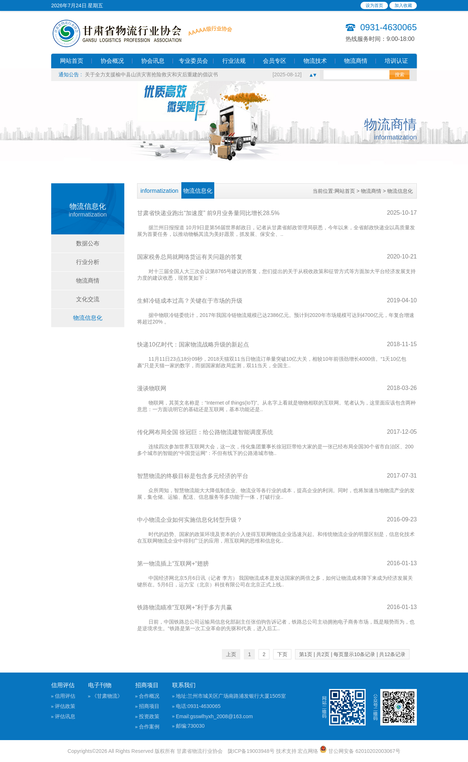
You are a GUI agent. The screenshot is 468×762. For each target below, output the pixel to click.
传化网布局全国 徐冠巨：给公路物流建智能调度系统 (205, 432)
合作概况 (149, 696)
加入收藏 (403, 5)
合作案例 (149, 727)
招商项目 (147, 685)
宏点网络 (308, 751)
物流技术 (315, 61)
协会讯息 (153, 61)
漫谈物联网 (151, 388)
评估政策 (65, 706)
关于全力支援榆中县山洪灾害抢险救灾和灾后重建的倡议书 (151, 74)
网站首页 (71, 61)
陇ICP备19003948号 (251, 751)
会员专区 (274, 61)
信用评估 (63, 685)
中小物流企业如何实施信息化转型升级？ (189, 520)
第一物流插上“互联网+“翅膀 (173, 563)
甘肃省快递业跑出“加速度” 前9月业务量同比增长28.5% (208, 213)
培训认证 (396, 61)
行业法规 (234, 61)
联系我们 (184, 685)
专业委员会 (193, 61)
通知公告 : (71, 74)
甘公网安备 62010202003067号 (360, 751)
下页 (282, 654)
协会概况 (112, 61)
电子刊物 (100, 685)
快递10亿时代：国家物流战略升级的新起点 (193, 344)
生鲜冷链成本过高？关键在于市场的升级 (189, 301)
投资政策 (149, 716)
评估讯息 (65, 716)
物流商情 (355, 61)
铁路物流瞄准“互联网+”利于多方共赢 (184, 607)
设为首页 (374, 5)
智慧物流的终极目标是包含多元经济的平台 (192, 476)
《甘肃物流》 (107, 696)
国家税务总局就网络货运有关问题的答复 (189, 257)
